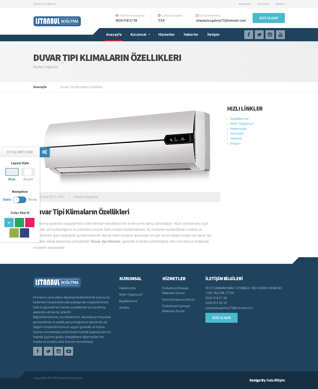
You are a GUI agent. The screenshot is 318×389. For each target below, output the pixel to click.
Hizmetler (166, 34)
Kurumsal (263, 4)
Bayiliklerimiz (239, 119)
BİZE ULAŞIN (268, 18)
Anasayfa (245, 4)
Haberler (191, 34)
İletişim (280, 4)
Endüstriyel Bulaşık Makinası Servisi (175, 290)
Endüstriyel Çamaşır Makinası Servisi (176, 308)
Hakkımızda (238, 128)
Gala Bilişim (275, 380)
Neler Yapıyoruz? (242, 123)
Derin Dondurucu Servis (178, 299)
